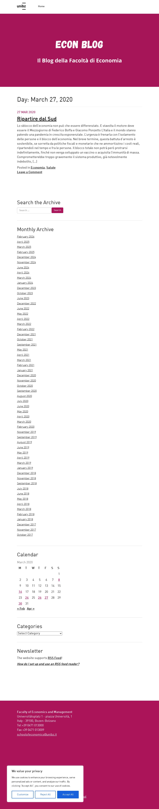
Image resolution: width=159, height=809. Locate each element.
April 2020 (23, 416)
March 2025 (24, 247)
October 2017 (25, 535)
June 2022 (23, 308)
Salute (51, 167)
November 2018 (26, 478)
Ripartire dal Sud (37, 119)
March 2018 (24, 509)
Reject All (45, 794)
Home (41, 6)
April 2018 (23, 504)
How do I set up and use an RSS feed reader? (48, 664)
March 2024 (24, 278)
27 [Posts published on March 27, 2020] (46, 597)
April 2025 (23, 242)
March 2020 (24, 422)
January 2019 (25, 468)
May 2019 (22, 452)
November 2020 (26, 380)
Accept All (68, 794)
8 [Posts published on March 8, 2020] (59, 580)
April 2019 (23, 458)
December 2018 (26, 473)
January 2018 (25, 519)
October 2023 (25, 293)
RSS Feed (54, 658)
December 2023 (26, 288)
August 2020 (24, 396)
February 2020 (25, 427)
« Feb (21, 608)
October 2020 (25, 386)
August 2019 (24, 442)
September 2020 (27, 391)
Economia (38, 167)
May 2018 (22, 499)
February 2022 (25, 329)
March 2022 (24, 324)
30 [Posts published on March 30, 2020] (20, 603)
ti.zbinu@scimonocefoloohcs (37, 734)
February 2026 (25, 236)
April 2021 (23, 355)
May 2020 (22, 411)
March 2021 (24, 360)
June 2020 (23, 406)
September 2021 (27, 344)
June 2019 (23, 447)
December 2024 (26, 257)
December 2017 (26, 524)
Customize (22, 794)
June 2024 (23, 267)
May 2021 (22, 350)
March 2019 (24, 463)
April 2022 (23, 319)
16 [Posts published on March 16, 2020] (20, 592)
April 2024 (23, 272)
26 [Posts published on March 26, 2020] (40, 597)
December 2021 (26, 334)
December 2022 (26, 303)
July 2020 (22, 401)
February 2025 (25, 252)
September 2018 (27, 483)
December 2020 (26, 375)
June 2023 (23, 298)
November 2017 (26, 530)
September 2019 (27, 437)
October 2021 (25, 339)
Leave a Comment (29, 172)
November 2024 (26, 262)
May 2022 (22, 314)
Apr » (31, 608)
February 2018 (25, 514)
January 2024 (25, 283)
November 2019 (26, 432)
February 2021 (25, 365)
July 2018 (22, 488)
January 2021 (25, 370)
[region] (45, 784)
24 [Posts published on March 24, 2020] (27, 597)
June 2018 (23, 493)
